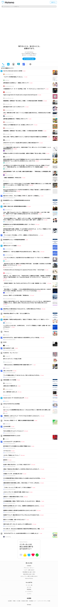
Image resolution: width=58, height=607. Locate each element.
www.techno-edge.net (9, 292)
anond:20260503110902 (10, 503)
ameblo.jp (7, 80)
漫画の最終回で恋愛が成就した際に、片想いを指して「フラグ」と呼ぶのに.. (21, 483)
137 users (19, 265)
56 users (12, 450)
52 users (41, 142)
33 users (42, 375)
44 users (15, 148)
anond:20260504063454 (10, 475)
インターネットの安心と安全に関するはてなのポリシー (29, 545)
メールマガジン (29, 591)
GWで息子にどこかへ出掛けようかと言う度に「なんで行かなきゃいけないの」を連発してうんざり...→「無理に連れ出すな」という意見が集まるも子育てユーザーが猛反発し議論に (26, 166)
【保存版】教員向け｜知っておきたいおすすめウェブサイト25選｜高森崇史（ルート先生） (25, 283)
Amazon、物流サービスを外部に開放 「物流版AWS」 (16, 295)
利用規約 (29, 565)
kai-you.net (7, 261)
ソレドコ (29, 593)
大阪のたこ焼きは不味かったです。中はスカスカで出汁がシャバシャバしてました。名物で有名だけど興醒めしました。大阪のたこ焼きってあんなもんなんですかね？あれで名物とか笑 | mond (27, 302)
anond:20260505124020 (10, 417)
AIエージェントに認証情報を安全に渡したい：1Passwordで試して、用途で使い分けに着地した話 (26, 409)
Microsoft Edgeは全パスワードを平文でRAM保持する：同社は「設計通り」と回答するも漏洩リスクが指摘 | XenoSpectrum (27, 190)
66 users (14, 370)
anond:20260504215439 (10, 448)
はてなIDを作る (29, 59)
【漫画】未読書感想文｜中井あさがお (12, 177)
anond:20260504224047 (10, 443)
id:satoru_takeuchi (9, 389)
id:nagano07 (7, 356)
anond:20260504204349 (10, 452)
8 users (24, 70)
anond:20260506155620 (10, 237)
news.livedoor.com (9, 267)
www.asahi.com (8, 104)
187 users (5, 411)
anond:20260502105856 (10, 521)
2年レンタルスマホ (7, 370)
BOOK (4, 342)
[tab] (3, 64)
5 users (4, 114)
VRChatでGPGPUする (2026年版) (11, 404)
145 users (46, 167)
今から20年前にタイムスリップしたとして (13, 431)
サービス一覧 (29, 585)
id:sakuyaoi (7, 368)
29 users (46, 269)
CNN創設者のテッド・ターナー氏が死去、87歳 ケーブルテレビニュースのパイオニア (24, 89)
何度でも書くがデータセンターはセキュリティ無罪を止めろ (17, 524)
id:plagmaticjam (8, 383)
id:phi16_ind (7, 407)
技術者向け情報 (24, 600)
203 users (42, 337)
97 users (18, 380)
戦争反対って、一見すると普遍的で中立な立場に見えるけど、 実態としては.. (21, 251)
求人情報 (18, 600)
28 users (37, 161)
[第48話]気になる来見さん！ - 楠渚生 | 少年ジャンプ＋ (16, 83)
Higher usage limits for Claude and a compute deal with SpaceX (20, 94)
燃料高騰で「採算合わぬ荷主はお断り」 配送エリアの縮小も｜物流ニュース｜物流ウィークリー (26, 319)
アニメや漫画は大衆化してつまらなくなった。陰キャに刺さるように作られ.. (21, 375)
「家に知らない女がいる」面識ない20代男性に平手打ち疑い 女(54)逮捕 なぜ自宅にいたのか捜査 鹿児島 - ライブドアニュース (27, 264)
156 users (26, 397)
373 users (5, 304)
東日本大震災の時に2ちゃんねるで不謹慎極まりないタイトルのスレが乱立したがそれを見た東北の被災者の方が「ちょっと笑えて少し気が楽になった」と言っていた (26, 160)
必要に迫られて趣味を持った (10, 386)
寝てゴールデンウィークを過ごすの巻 (12, 358)
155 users (19, 391)
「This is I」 (6, 331)
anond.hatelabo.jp (9, 249)
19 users (44, 130)
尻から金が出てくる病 (8, 348)
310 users (42, 415)
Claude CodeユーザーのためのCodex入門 (13, 398)
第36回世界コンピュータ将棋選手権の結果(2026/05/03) (16, 200)
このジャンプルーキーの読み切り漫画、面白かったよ (16, 492)
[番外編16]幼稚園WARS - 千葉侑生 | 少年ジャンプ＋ (15, 118)
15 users (39, 290)
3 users (19, 385)
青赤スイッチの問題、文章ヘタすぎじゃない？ (14, 519)
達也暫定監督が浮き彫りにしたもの (11, 435)
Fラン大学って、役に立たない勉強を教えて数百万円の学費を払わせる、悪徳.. (21, 528)
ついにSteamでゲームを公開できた (12, 441)
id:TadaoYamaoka (8, 243)
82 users (18, 191)
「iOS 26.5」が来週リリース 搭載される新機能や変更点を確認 (18, 420)
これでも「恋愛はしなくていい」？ (11, 455)
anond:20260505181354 (10, 377)
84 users (40, 213)
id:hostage (7, 345)
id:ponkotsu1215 (8, 362)
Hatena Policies (29, 578)
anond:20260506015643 (10, 310)
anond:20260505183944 (10, 372)
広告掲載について (32, 600)
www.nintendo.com (9, 74)
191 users (32, 295)
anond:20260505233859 (10, 339)
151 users (42, 469)
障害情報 (29, 589)
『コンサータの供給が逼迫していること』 (13, 77)
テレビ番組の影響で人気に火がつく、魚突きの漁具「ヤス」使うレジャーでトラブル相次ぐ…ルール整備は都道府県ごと (27, 148)
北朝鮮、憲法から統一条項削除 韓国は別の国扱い (15, 206)
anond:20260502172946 (10, 517)
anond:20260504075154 (10, 471)
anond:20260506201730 (10, 197)
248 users (26, 496)
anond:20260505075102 (10, 433)
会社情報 (10, 600)
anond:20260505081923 (10, 428)
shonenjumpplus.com (9, 86)
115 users (49, 283)
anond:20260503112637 (10, 498)
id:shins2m (7, 335)
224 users (42, 251)
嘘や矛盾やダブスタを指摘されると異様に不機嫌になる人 (17, 446)
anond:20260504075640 (10, 466)
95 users (9, 460)
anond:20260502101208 (10, 526)
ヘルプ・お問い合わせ (29, 570)
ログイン (53, 2)
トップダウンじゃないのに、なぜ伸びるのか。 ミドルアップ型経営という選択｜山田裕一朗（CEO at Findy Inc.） (26, 326)
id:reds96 (7, 439)
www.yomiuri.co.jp (9, 150)
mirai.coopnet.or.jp (9, 226)
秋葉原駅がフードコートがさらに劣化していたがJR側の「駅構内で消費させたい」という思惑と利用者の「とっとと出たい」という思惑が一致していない (27, 184)
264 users (26, 431)
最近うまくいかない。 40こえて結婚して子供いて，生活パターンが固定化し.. (21, 195)
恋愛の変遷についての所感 (9, 380)
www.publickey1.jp (9, 116)
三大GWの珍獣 (6, 426)
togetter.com (7, 162)
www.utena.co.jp (8, 144)
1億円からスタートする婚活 (10, 245)
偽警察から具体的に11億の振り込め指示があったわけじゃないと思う (19, 510)
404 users (23, 455)
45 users (22, 441)
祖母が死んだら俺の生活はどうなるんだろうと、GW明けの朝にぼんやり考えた (22, 309)
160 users (43, 308)
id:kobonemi (7, 423)
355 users (33, 464)
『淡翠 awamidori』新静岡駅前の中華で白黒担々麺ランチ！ (18, 364)
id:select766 (7, 203)
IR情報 (14, 600)
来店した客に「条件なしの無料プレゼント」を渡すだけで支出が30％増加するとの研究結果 (25, 136)
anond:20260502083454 (10, 530)
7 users (4, 321)
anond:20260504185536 (10, 462)
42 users (30, 492)
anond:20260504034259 (10, 480)
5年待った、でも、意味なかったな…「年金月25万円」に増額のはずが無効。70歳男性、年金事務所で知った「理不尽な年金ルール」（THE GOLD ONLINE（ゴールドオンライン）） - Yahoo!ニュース (27, 276)
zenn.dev (7, 401)
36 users (42, 482)
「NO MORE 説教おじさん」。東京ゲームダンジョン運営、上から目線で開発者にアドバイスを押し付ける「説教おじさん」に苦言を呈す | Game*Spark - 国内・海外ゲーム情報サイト (27, 219)
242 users (39, 510)
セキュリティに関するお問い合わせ (29, 576)
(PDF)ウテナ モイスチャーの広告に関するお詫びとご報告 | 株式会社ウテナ (21, 142)
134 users (42, 505)
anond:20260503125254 (10, 494)
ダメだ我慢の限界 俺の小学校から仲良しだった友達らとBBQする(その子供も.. (22, 478)
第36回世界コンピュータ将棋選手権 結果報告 (14, 239)
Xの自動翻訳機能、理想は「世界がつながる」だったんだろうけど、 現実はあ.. (22, 501)
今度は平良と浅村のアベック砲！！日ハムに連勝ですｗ (16, 313)
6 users (31, 82)
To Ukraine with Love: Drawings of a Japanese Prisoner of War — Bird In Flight (23, 269)
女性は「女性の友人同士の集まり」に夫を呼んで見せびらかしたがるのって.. (21, 469)
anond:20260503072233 (10, 507)
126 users (31, 185)
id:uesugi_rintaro (8, 316)
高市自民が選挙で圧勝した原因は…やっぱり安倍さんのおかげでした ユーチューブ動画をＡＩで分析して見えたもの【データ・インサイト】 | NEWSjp (27, 229)
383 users (43, 478)
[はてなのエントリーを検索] (29, 6)
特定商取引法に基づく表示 (29, 572)
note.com (7, 181)
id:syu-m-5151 (8, 395)
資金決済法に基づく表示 (29, 574)
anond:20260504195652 (10, 457)
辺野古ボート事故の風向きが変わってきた (13, 496)
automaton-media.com (10, 215)
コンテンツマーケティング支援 (43, 600)
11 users (46, 88)
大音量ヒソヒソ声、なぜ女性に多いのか (12, 473)
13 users (39, 94)
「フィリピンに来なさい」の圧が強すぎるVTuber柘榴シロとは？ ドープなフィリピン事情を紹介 (26, 257)
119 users (45, 100)
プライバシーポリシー (29, 568)
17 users (25, 76)
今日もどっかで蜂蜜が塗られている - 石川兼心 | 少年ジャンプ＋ (18, 124)
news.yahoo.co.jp (8, 280)
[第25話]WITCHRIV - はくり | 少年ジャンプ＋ (14, 106)
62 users (29, 206)
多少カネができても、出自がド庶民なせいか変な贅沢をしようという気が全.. (21, 337)
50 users (45, 219)
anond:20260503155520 (10, 484)
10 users (27, 106)
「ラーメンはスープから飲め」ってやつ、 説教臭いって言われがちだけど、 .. (21, 235)
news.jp (6, 232)
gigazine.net (7, 140)
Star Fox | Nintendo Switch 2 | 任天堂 (12, 71)
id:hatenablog (8, 536)
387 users (37, 224)
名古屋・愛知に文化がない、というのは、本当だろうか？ (17, 464)
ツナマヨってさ (7, 450)
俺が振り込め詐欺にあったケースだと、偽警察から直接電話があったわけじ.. (21, 506)
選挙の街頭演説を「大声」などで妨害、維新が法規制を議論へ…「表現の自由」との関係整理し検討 (27, 171)
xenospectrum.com (9, 193)
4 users (48, 136)
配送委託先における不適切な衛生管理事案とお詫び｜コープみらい (19, 224)
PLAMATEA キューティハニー (10, 352)
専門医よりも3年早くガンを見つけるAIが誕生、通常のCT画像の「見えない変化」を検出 (24, 153)
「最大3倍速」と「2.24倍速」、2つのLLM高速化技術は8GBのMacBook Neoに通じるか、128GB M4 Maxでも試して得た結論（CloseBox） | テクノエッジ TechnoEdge (27, 289)
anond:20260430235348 (10, 489)
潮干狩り (5, 460)
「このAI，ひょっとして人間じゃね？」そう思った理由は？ (17, 487)
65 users (5, 173)
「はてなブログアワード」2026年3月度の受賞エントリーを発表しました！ (21, 533)
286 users (19, 245)
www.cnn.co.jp (8, 92)
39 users (35, 124)
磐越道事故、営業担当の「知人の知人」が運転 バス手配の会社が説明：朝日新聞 (22, 100)
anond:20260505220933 (10, 350)
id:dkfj (6, 413)
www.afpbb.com (8, 209)
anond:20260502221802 (10, 512)
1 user (26, 239)
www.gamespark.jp (9, 221)
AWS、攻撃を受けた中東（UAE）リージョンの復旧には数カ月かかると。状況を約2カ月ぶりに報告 (27, 112)
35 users (5, 278)
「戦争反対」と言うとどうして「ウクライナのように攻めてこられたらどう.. (21, 416)
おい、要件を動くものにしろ (10, 392)
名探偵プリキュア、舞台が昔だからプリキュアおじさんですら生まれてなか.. (21, 515)
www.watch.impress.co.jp (10, 298)
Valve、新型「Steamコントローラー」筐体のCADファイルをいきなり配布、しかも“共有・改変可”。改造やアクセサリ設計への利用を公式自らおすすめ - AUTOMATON (26, 213)
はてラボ (29, 587)
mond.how (7, 306)
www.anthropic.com (9, 98)
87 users (5, 259)
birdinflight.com (8, 273)
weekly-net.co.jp (8, 322)
